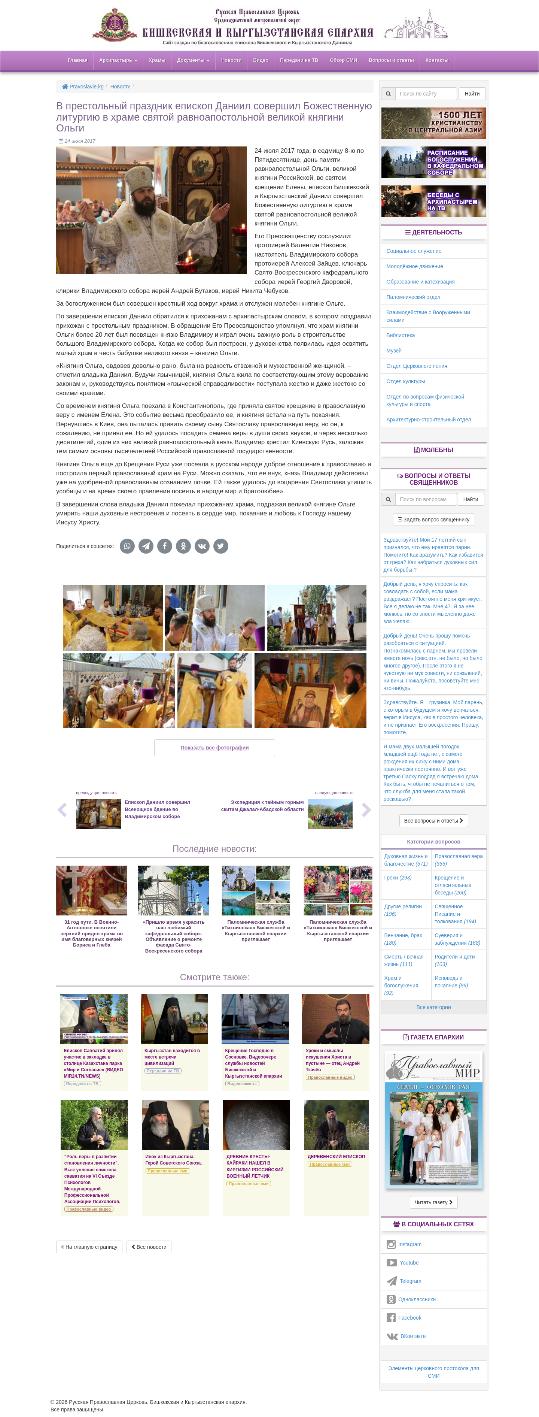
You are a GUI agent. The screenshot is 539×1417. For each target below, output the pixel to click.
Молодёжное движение (415, 266)
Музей (394, 351)
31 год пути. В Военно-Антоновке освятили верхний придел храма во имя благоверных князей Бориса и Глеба (91, 933)
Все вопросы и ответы (433, 821)
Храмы (157, 60)
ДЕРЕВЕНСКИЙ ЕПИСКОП (336, 1156)
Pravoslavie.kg (83, 87)
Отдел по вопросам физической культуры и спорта (426, 400)
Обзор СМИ (343, 60)
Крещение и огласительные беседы (453, 885)
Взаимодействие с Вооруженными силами (428, 316)
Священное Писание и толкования (455, 913)
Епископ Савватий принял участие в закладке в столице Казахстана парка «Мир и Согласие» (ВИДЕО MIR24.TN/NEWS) (93, 1063)
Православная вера (459, 860)
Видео (260, 60)
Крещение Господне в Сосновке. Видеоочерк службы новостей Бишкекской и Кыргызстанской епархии (253, 1063)
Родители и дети (455, 960)
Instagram (404, 1244)
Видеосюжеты (242, 1083)
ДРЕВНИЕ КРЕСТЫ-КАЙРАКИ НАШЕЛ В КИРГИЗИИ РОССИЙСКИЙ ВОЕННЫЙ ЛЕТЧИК (254, 1166)
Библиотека (401, 335)
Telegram (404, 1281)
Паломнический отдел (414, 297)
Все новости (149, 1247)
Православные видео (330, 1077)
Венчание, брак (403, 939)
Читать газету (434, 1202)
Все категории (434, 1007)
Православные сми (168, 1171)
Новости (231, 60)
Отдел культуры (406, 381)
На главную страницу (89, 1247)
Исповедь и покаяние (451, 981)
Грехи (398, 878)
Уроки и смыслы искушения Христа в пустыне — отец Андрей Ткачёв (333, 1060)
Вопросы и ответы (391, 60)
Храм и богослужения (401, 985)
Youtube (403, 1262)
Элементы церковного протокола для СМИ (434, 1372)
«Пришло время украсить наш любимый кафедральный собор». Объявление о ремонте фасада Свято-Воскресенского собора (173, 936)
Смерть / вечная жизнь (404, 960)
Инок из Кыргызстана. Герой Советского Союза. (174, 1160)
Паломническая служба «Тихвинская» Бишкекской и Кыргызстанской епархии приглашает (256, 930)
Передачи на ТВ (299, 60)
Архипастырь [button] (118, 60)
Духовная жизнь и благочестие (406, 860)
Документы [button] (193, 60)
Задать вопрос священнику (433, 520)
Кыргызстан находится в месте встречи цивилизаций (172, 1057)
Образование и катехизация (421, 282)
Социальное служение (414, 251)
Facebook (404, 1317)
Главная (78, 60)
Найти (472, 94)
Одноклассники (411, 1299)
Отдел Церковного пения (417, 366)
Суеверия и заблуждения (457, 939)
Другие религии (403, 910)
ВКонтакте (406, 1336)
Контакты (437, 60)
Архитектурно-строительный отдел (429, 420)
